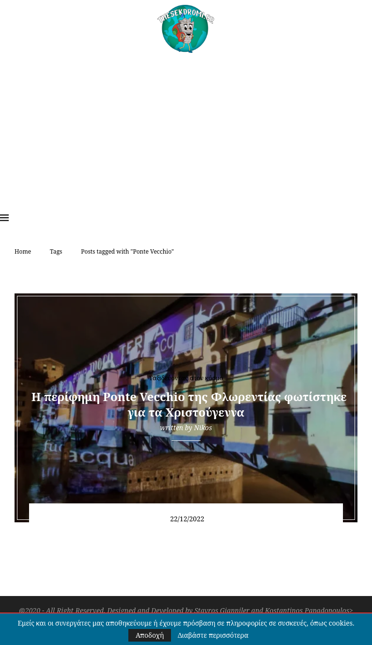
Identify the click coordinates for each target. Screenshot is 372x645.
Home (23, 251)
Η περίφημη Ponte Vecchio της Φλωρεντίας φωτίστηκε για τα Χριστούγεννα (185, 404)
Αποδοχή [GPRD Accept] (150, 635)
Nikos (203, 427)
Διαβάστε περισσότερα (213, 635)
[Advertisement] (186, 126)
